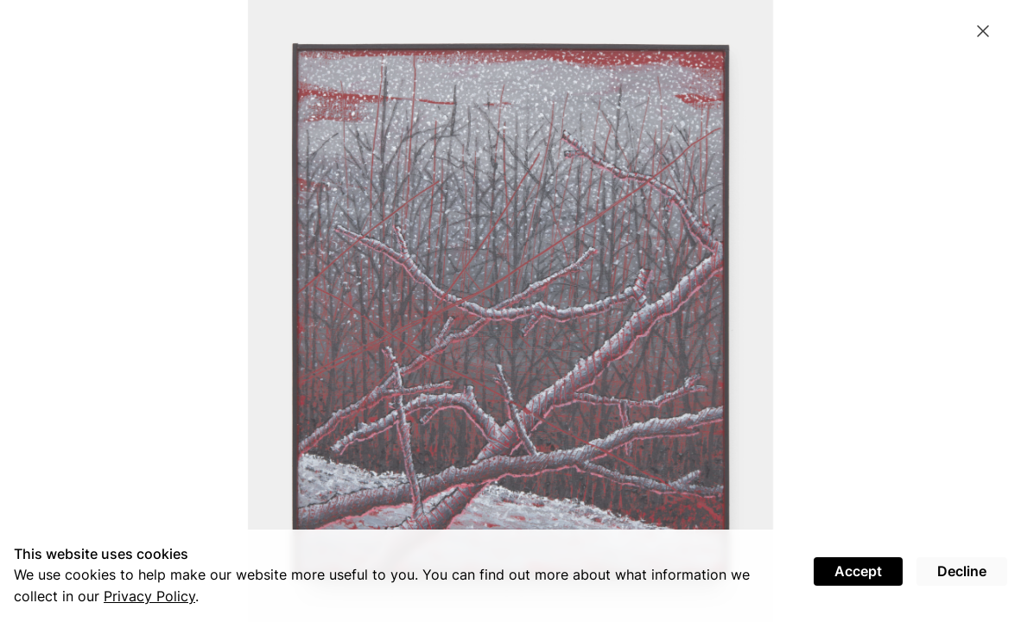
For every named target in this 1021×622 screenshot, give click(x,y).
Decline (961, 571)
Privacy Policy (149, 596)
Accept (858, 571)
